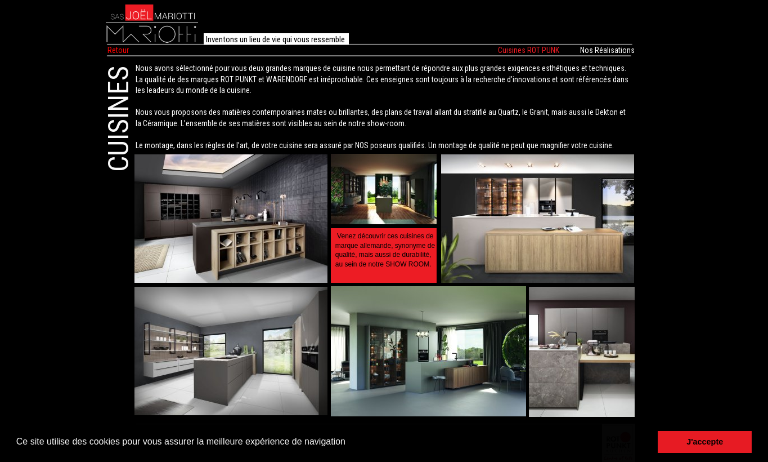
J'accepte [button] (704, 441)
